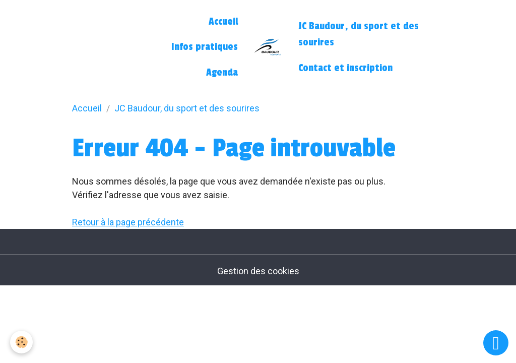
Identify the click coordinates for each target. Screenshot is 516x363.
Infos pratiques (204, 47)
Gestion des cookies (258, 271)
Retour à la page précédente (128, 222)
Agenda (222, 73)
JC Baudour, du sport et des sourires (358, 34)
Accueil (223, 22)
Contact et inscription (345, 68)
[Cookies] (21, 342)
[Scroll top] (495, 342)
